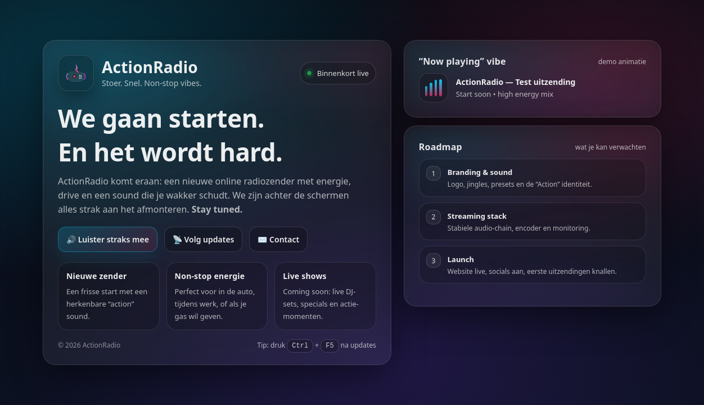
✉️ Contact (278, 239)
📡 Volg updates (203, 239)
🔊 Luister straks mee (107, 239)
